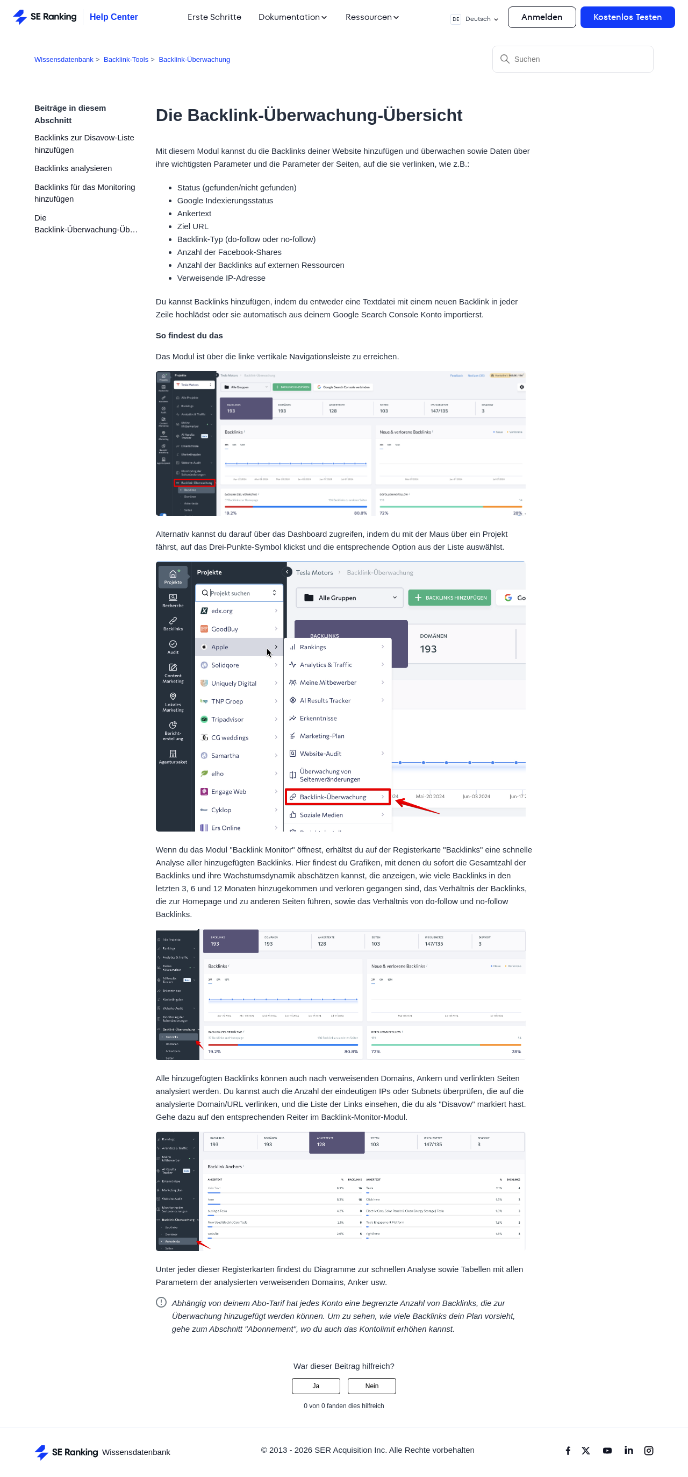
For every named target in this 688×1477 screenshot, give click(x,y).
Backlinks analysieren (73, 168)
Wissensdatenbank (64, 59)
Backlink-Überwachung (194, 59)
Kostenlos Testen (627, 17)
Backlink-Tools (126, 59)
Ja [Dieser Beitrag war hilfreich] (316, 1386)
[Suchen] (573, 59)
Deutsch (474, 19)
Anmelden (542, 17)
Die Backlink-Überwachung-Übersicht (87, 224)
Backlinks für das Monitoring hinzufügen (84, 193)
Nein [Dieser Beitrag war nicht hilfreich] (372, 1386)
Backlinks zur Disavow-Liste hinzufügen (84, 143)
